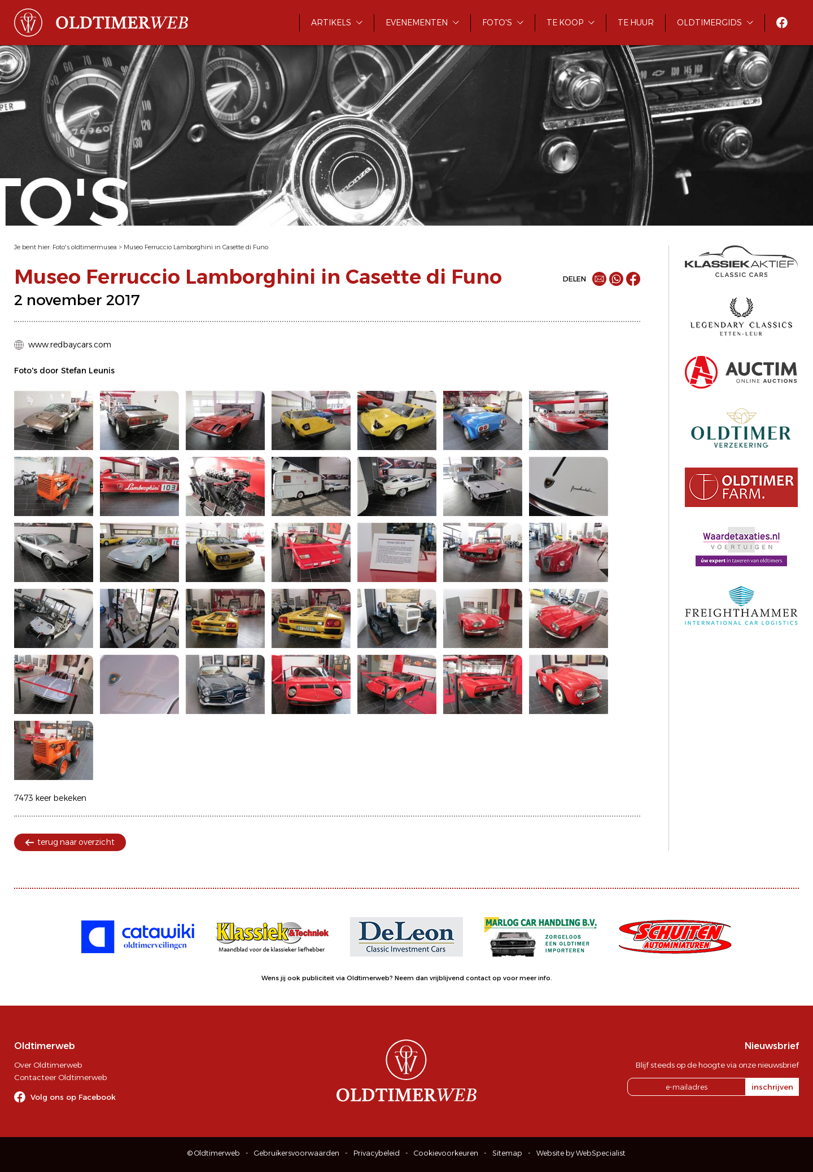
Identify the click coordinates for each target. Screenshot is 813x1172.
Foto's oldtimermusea (85, 247)
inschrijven (772, 1086)
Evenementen (417, 22)
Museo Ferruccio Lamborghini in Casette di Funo (196, 247)
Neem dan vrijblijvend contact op (448, 978)
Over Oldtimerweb (48, 1064)
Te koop (565, 22)
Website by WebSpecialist (581, 1153)
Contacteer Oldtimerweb (60, 1077)
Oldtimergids (709, 22)
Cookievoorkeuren (446, 1153)
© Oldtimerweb (213, 1153)
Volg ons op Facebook (73, 1096)
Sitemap (507, 1153)
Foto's (497, 22)
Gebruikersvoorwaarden (296, 1153)
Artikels (331, 22)
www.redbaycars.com (69, 345)
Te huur (636, 22)
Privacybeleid (376, 1153)
